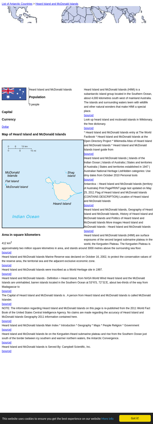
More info (107, 419)
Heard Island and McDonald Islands (57, 3)
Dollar (5, 126)
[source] (89, 115)
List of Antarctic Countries (17, 3)
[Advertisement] (39, 56)
